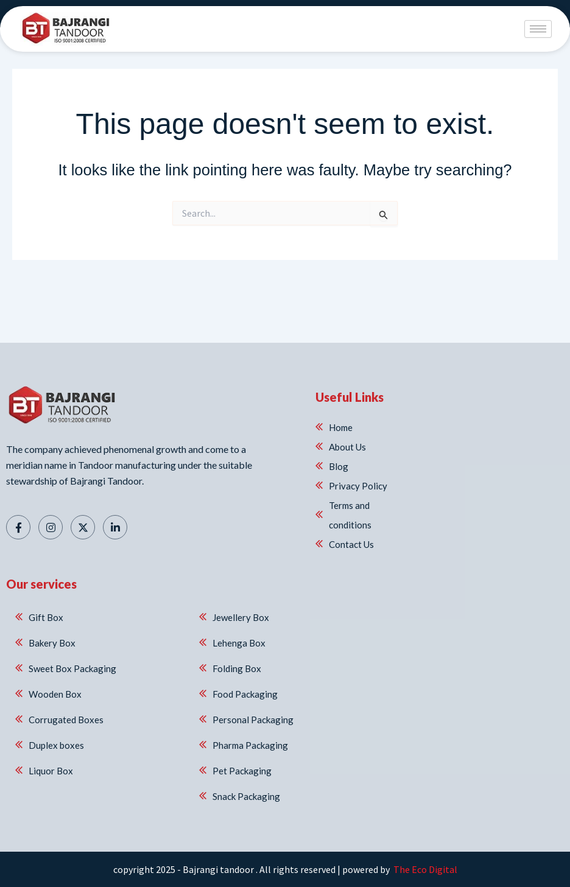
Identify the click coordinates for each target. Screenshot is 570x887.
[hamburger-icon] (538, 29)
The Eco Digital (424, 869)
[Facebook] (18, 527)
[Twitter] (83, 527)
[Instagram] (50, 527)
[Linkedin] (115, 527)
